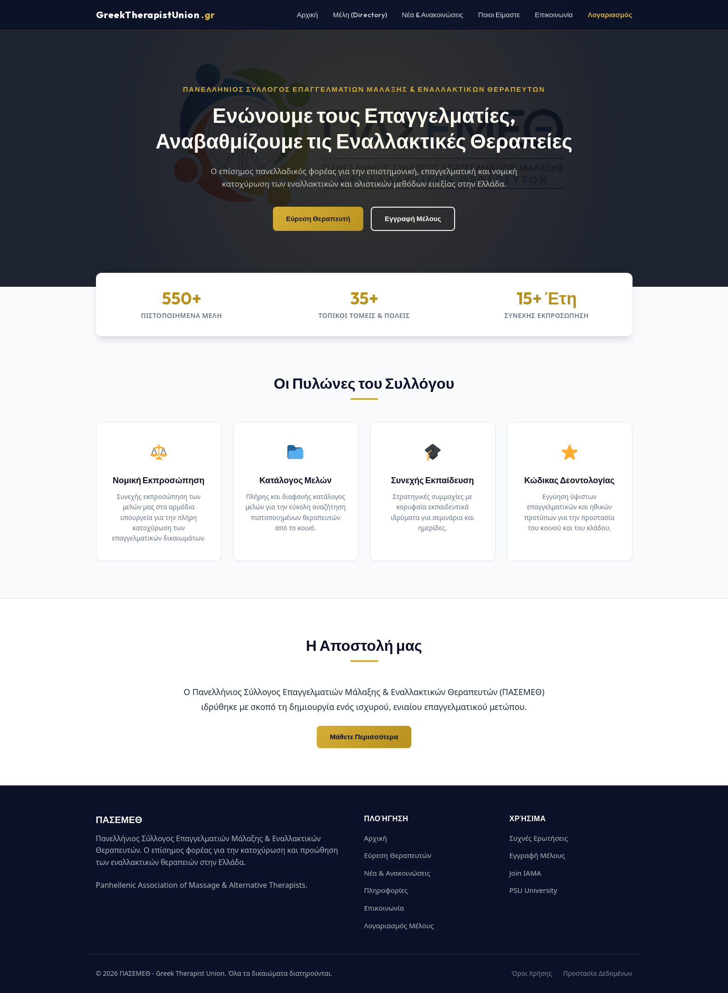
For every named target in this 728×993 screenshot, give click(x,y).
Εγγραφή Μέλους (413, 218)
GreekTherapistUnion (155, 14)
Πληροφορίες (386, 890)
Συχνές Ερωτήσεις (539, 838)
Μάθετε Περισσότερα (364, 736)
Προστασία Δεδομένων (598, 973)
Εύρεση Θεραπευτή (318, 218)
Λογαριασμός (610, 14)
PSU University (534, 890)
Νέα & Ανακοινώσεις (432, 14)
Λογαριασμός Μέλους (399, 925)
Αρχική (307, 14)
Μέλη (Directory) (360, 14)
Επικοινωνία (553, 14)
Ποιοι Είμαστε (499, 14)
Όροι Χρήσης (531, 973)
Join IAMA (525, 873)
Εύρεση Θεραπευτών (398, 855)
